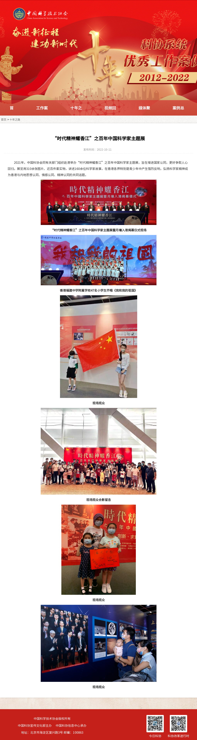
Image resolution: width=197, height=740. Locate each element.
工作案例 (42, 115)
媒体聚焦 (144, 115)
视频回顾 (110, 115)
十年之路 (76, 115)
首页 (3, 119)
